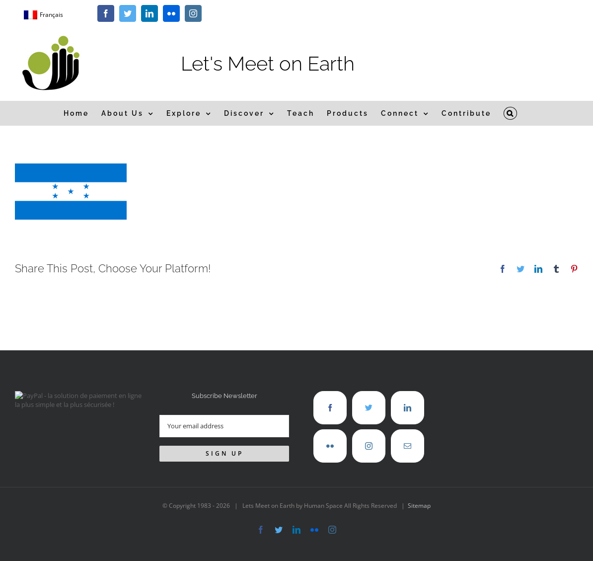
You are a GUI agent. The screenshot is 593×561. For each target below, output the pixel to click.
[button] (511, 113)
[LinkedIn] (407, 407)
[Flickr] (330, 446)
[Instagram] (368, 446)
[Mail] (407, 446)
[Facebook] (330, 407)
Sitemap (419, 505)
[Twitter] (368, 407)
